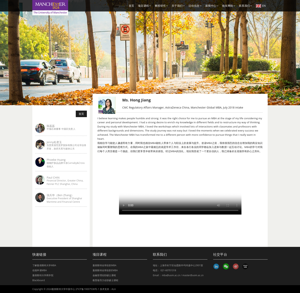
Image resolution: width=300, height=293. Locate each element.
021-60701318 (168, 270)
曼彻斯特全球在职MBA (104, 265)
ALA (114, 289)
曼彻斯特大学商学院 (42, 275)
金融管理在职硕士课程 (104, 275)
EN (261, 6)
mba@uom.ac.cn (171, 275)
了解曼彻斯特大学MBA (44, 265)
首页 (131, 5)
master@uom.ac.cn (193, 275)
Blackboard (38, 280)
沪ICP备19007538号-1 (87, 289)
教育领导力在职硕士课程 (105, 280)
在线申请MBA (39, 270)
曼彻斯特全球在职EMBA (105, 270)
